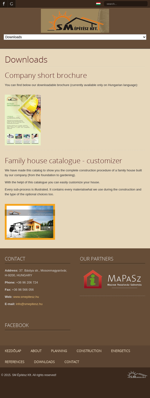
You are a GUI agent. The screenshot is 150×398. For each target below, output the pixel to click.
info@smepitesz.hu (29, 304)
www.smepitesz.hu (26, 297)
